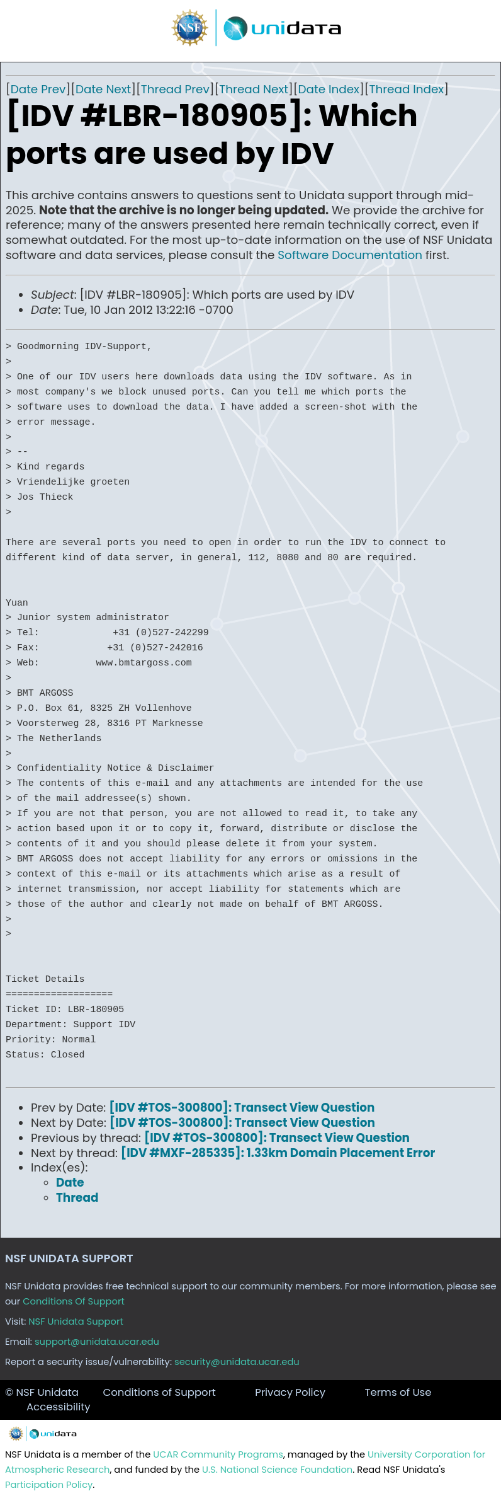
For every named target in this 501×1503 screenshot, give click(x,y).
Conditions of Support (159, 1392)
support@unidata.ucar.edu (97, 1341)
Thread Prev (175, 89)
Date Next (103, 89)
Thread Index (406, 89)
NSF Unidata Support (75, 1321)
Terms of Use (397, 1392)
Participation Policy (49, 1484)
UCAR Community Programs (218, 1454)
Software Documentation (350, 255)
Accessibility (58, 1407)
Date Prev (38, 89)
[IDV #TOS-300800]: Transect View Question (241, 1107)
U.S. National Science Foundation (277, 1469)
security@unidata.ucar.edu (237, 1362)
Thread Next (253, 89)
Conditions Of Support (74, 1301)
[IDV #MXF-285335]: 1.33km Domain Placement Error (278, 1153)
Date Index (328, 89)
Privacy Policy (290, 1392)
